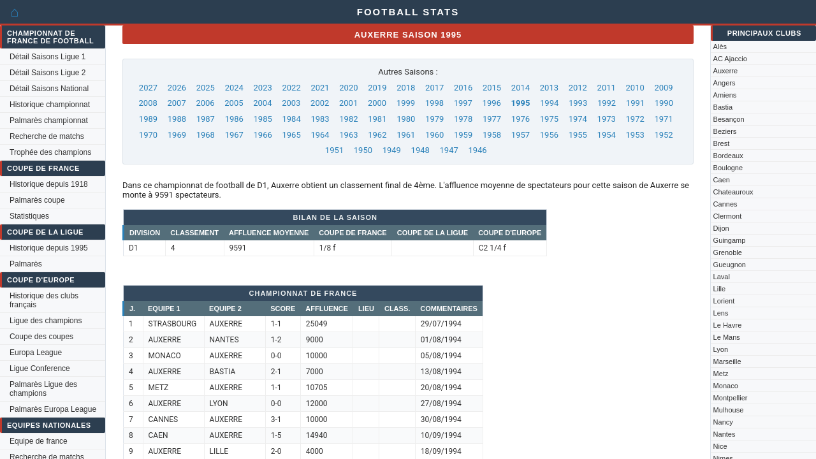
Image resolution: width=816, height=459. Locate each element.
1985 (263, 119)
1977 (492, 119)
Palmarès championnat (49, 120)
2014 (520, 87)
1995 (520, 103)
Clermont (727, 216)
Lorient (724, 301)
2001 (348, 103)
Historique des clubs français (44, 300)
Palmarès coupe (37, 200)
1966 (263, 135)
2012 (578, 87)
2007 (176, 103)
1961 (406, 135)
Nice (720, 446)
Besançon (729, 119)
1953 (635, 135)
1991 (635, 103)
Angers (724, 83)
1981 (377, 119)
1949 (391, 150)
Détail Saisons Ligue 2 (47, 72)
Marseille (727, 361)
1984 (291, 119)
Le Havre (727, 325)
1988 (177, 119)
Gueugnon (729, 264)
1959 (463, 135)
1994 (549, 103)
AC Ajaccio (730, 58)
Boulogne (728, 167)
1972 (635, 119)
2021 (319, 87)
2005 (233, 103)
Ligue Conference (40, 368)
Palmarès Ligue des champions (43, 389)
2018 (406, 87)
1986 (234, 119)
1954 (606, 135)
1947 (449, 150)
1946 (477, 150)
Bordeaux (728, 155)
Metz (721, 373)
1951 (334, 150)
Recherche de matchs (47, 136)
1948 (420, 150)
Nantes (724, 434)
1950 (363, 150)
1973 (606, 119)
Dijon (721, 228)
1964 (319, 135)
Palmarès (26, 263)
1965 (291, 135)
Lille (719, 289)
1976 (520, 119)
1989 (148, 119)
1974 (578, 119)
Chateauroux (733, 192)
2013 (549, 87)
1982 (348, 119)
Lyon (720, 349)
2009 (663, 87)
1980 (406, 119)
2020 (348, 87)
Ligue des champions (46, 320)
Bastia (723, 107)
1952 (663, 135)
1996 (492, 103)
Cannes (725, 204)
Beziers (725, 131)
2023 (263, 87)
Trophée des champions (50, 152)
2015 (492, 87)
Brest (721, 143)
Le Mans (726, 337)
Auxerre (725, 71)
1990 (664, 103)
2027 (148, 87)
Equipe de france (39, 441)
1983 (319, 119)
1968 (205, 135)
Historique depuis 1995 (49, 248)
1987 (205, 119)
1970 (148, 135)
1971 (663, 119)
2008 (148, 103)
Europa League (36, 352)
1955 (578, 135)
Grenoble (727, 252)
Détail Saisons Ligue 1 (47, 56)
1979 (434, 119)
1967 (234, 135)
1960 (434, 135)
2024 (234, 87)
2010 (635, 87)
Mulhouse (728, 410)
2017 (434, 87)
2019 (377, 87)
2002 (319, 103)
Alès (720, 46)
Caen (721, 180)
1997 (463, 103)
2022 (291, 87)
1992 (606, 103)
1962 (377, 135)
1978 (463, 119)
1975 (549, 119)
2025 (205, 87)
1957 (520, 135)
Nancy (723, 422)
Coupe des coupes (41, 336)
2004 (262, 103)
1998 (434, 103)
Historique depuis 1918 (49, 184)
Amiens (725, 95)
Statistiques (29, 216)
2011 (606, 87)
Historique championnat (50, 104)
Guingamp (729, 240)
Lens (721, 313)
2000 (377, 103)
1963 (348, 135)
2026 (177, 87)
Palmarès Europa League (53, 409)
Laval (721, 276)
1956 (549, 135)
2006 (205, 103)
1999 (406, 103)
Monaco (725, 386)
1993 (578, 103)
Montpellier (730, 398)
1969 (177, 135)
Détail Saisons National (49, 88)
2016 (463, 87)
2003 (291, 103)
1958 (492, 135)
